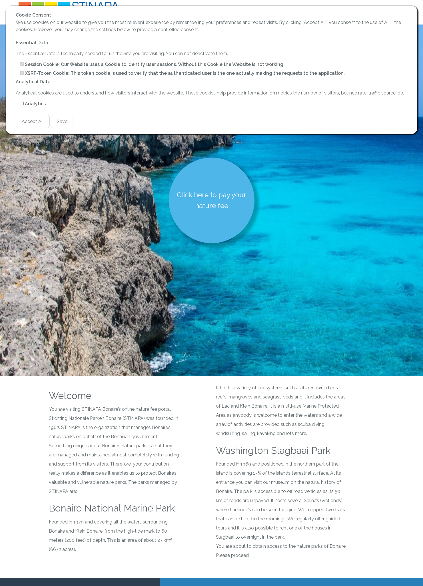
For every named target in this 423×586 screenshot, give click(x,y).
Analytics (35, 103)
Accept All (33, 121)
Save (62, 121)
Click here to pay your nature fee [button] (211, 200)
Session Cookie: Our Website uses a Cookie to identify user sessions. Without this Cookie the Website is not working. (154, 64)
